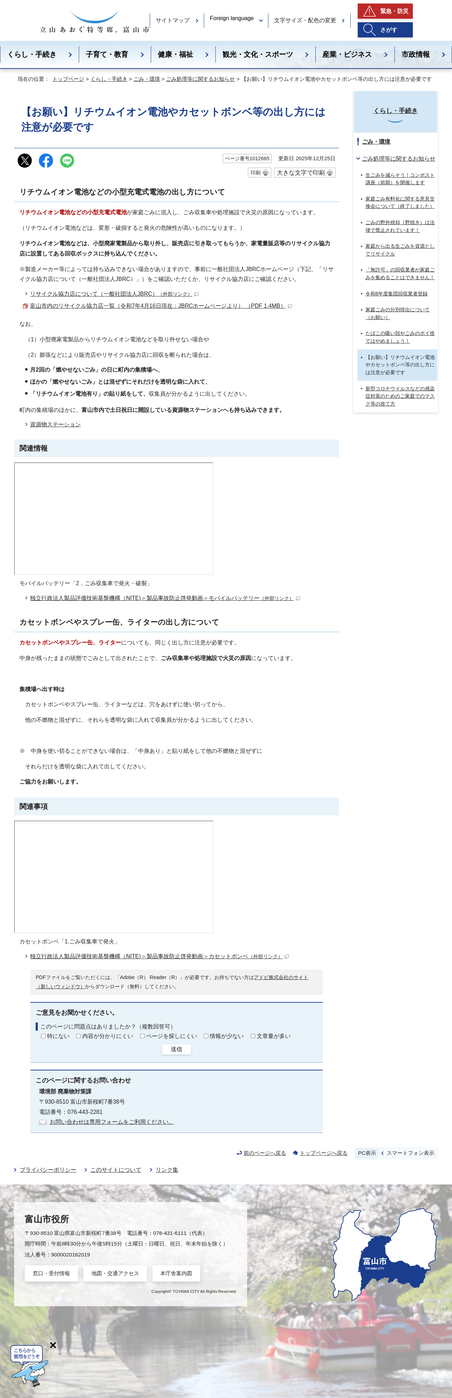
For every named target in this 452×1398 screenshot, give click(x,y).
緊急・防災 (394, 11)
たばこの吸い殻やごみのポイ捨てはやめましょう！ (400, 337)
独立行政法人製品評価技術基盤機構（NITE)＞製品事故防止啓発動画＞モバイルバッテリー (165, 598)
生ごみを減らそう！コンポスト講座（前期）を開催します (400, 179)
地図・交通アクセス (115, 1273)
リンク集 (167, 1170)
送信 (176, 1049)
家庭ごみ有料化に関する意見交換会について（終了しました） (400, 202)
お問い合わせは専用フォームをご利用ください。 (112, 1122)
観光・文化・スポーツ (257, 54)
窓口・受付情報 (51, 1273)
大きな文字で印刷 (301, 172)
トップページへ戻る (323, 1153)
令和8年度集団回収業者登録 (396, 293)
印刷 (256, 172)
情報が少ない (227, 1036)
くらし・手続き (31, 54)
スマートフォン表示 (410, 1153)
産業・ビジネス (347, 54)
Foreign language (232, 18)
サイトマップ (173, 20)
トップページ (68, 79)
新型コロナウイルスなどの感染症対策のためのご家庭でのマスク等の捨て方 (400, 396)
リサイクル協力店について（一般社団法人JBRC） (114, 294)
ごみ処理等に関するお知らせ (200, 79)
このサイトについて (115, 1170)
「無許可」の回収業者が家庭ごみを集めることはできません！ (400, 273)
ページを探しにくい (171, 1036)
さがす (388, 30)
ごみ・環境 (146, 79)
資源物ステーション (55, 424)
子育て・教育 (107, 54)
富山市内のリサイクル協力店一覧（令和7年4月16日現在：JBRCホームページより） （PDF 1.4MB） (161, 306)
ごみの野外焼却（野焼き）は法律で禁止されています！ (400, 226)
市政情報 (416, 54)
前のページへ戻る (265, 1153)
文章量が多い (274, 1036)
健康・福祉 (175, 54)
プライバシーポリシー (48, 1170)
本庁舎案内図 (176, 1273)
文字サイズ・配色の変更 (305, 20)
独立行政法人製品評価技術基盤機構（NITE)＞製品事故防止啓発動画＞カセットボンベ (159, 956)
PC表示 (367, 1153)
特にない (58, 1036)
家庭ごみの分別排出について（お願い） (397, 313)
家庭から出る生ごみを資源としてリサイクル (400, 250)
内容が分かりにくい (107, 1036)
